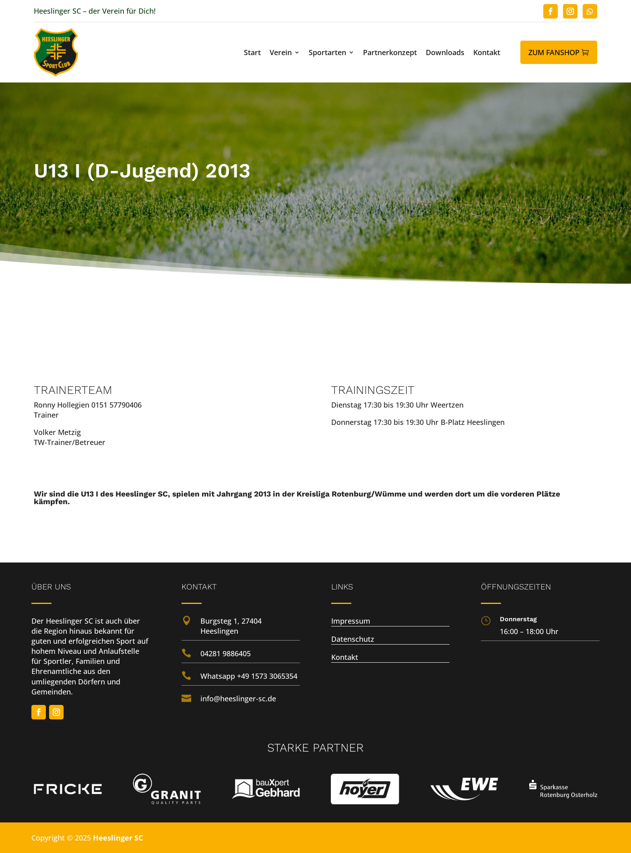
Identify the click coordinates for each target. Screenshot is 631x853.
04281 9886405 (225, 653)
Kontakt (486, 53)
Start (252, 53)
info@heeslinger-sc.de (238, 698)
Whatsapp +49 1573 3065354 (248, 676)
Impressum (350, 621)
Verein (281, 53)
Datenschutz (352, 639)
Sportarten (327, 53)
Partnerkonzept (390, 53)
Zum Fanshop (553, 52)
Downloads (445, 53)
